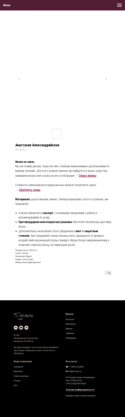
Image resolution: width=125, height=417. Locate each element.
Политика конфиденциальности (80, 390)
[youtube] (21, 328)
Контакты (71, 361)
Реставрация (71, 338)
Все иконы (70, 319)
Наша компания (23, 361)
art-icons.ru (50, 350)
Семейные (70, 333)
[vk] (16, 328)
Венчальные (70, 324)
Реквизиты (18, 371)
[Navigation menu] (119, 5)
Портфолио (18, 367)
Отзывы (17, 381)
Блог (16, 385)
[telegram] (26, 328)
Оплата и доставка (21, 376)
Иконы (69, 314)
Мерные (69, 329)
